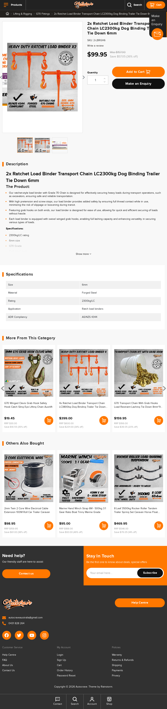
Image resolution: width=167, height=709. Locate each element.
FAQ (4, 660)
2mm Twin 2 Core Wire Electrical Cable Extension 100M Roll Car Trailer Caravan (27, 510)
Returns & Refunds (123, 660)
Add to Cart (138, 72)
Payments (117, 670)
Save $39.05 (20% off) (126, 426)
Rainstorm (106, 686)
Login (60, 654)
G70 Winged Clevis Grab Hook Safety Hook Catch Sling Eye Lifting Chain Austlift (28, 405)
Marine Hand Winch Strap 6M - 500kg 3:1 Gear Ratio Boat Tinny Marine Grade (82, 510)
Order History (65, 670)
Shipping (117, 665)
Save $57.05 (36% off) (124, 56)
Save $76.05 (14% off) (125, 532)
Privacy (116, 675)
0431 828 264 (13, 623)
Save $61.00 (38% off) (15, 532)
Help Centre (139, 602)
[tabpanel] (42, 77)
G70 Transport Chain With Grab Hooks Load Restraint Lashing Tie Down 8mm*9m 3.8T (138, 405)
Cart (59, 665)
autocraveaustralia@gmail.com (22, 617)
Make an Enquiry (138, 84)
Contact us (26, 573)
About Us (7, 665)
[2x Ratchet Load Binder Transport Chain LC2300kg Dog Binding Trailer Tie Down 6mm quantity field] (97, 80)
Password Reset (66, 675)
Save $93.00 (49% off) (70, 532)
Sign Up (61, 660)
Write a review (95, 45)
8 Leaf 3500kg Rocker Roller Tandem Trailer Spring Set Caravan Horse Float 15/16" (136, 510)
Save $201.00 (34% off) (71, 426)
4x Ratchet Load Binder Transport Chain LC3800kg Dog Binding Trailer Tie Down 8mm (82, 405)
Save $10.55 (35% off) (15, 426)
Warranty (117, 654)
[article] (28, 388)
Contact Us (8, 670)
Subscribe (150, 573)
